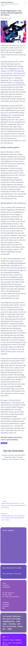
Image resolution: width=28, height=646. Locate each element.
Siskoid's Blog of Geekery (12, 640)
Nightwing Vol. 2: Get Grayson (11, 403)
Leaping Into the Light (15, 270)
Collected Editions (7, 2)
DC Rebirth (4, 349)
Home (4, 583)
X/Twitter (6, 604)
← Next (3, 501)
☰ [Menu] (25, 3)
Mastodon (6, 606)
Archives (6, 585)
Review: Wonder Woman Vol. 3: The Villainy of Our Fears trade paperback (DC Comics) (13, 505)
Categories (6, 587)
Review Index (7, 595)
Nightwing (4, 443)
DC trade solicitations (18, 203)
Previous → (5, 514)
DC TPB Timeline (8, 593)
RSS (4, 608)
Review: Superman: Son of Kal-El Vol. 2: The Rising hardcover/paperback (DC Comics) (13, 518)
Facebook (6, 602)
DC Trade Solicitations (11, 596)
